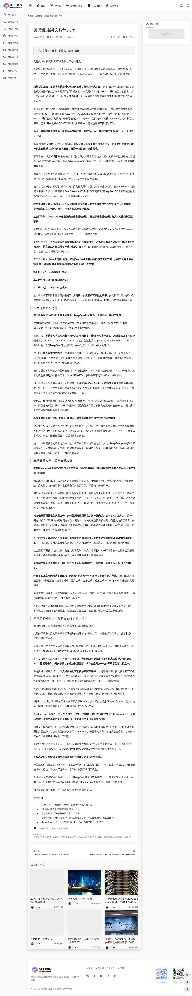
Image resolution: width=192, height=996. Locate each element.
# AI (53, 828)
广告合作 (110, 968)
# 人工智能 (63, 828)
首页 (32, 16)
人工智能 (83, 113)
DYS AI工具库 (50, 989)
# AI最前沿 (44, 828)
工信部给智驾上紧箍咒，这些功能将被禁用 (46, 900)
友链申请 (88, 968)
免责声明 (99, 968)
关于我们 (122, 968)
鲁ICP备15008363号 (65, 989)
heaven (69, 37)
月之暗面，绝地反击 (41, 939)
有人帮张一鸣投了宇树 (80, 898)
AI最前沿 (38, 16)
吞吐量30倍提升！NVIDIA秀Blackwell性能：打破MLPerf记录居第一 (121, 900)
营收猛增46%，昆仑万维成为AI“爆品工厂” (84, 941)
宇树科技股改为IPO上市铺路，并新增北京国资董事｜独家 (121, 941)
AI (42, 61)
